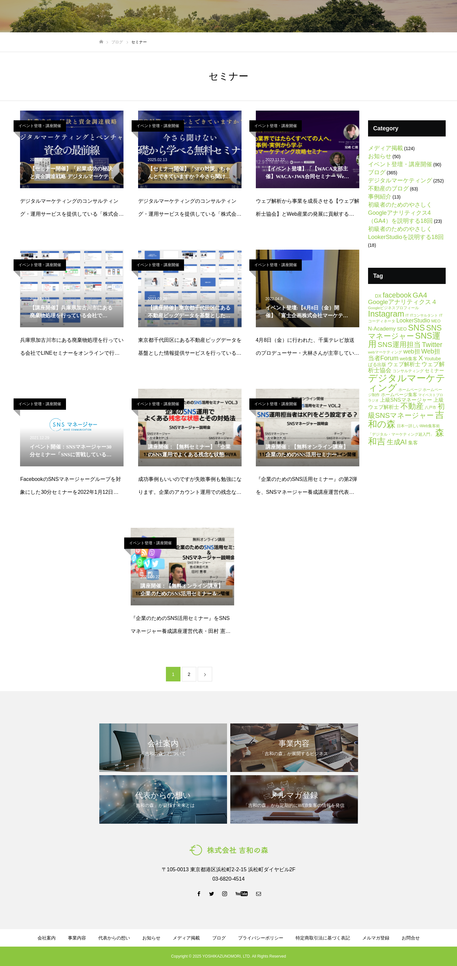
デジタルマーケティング (400, 180)
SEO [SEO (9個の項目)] (402, 328)
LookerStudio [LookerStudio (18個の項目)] (413, 320)
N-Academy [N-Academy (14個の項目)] (382, 328)
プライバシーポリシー (260, 937)
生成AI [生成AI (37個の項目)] (397, 442)
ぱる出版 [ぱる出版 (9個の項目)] (377, 364)
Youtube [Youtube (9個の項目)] (432, 358)
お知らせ (379, 156)
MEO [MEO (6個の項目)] (435, 321)
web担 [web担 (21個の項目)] (411, 351)
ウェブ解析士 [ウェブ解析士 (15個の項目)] (403, 364)
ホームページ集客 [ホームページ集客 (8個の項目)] (399, 394)
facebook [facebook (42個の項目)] (397, 295)
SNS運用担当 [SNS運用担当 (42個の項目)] (399, 345)
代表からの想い (239, 16)
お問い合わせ (431, 16)
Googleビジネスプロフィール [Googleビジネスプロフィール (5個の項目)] (393, 308)
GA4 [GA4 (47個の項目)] (420, 295)
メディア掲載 (385, 148)
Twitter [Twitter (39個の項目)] (432, 345)
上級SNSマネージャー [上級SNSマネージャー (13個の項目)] (406, 400)
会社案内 (173, 16)
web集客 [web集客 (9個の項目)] (408, 358)
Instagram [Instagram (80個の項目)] (386, 313)
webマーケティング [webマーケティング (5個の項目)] (385, 352)
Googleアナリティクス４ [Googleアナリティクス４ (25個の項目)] (402, 301)
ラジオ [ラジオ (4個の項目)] (373, 400)
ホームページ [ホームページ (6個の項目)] (410, 389)
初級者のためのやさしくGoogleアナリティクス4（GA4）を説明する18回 (400, 212)
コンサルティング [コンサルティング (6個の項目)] (408, 371)
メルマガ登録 (353, 16)
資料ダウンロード (310, 16)
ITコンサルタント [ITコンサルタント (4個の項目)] (424, 315)
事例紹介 (379, 196)
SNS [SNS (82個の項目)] (416, 327)
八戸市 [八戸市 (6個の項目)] (430, 407)
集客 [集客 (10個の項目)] (413, 442)
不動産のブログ (388, 188)
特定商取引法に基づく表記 (323, 937)
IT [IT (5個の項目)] (407, 315)
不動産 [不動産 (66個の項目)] (412, 406)
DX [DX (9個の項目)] (378, 295)
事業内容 (203, 16)
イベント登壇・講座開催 (39, 126)
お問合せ (411, 937)
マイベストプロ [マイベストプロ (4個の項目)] (430, 395)
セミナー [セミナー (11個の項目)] (434, 370)
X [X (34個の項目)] (421, 358)
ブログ (273, 16)
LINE (392, 16)
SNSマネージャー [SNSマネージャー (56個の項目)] (405, 332)
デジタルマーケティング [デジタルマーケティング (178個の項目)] (406, 383)
